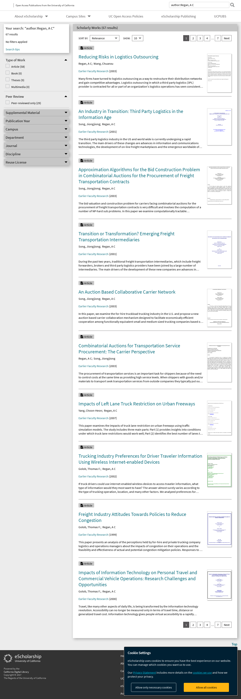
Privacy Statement (144, 672)
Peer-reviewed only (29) (26, 103)
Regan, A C (85, 63)
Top (234, 644)
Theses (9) (17, 80)
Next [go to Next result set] (227, 38)
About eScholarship (29, 16)
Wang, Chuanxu (103, 63)
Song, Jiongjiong (89, 124)
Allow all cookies (206, 687)
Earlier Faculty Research (93, 71)
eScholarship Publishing (178, 16)
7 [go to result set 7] (218, 38)
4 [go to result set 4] (207, 38)
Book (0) (16, 73)
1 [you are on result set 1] (186, 38)
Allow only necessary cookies (153, 687)
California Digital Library (16, 671)
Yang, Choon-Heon (90, 410)
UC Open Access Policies (126, 16)
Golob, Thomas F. (90, 469)
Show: (126, 38)
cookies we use (202, 672)
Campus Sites (75, 16)
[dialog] (180, 671)
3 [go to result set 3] (200, 38)
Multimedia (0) (20, 87)
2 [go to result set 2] (193, 38)
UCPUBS (220, 16)
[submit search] (232, 5)
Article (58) (17, 66)
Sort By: (83, 38)
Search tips (13, 49)
